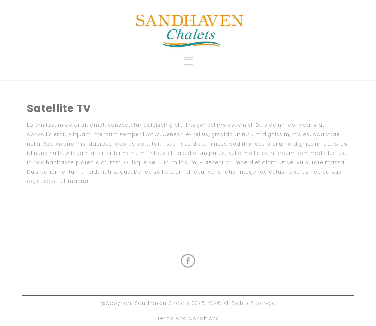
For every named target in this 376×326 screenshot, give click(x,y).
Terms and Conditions (188, 318)
